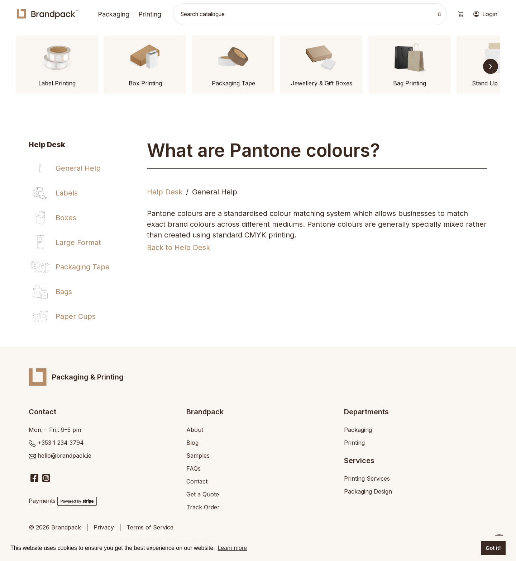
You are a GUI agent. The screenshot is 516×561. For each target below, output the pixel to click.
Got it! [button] (493, 548)
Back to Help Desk (178, 247)
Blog (192, 442)
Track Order (203, 507)
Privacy (104, 527)
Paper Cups (76, 316)
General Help (78, 168)
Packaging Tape (83, 267)
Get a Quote (202, 494)
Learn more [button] (232, 548)
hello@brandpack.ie (64, 455)
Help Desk (164, 192)
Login (485, 14)
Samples (198, 455)
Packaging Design (368, 491)
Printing (149, 14)
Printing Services (367, 478)
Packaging (113, 14)
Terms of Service (149, 527)
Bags (64, 291)
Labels (67, 193)
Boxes (66, 217)
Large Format (78, 242)
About (194, 429)
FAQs (193, 468)
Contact (196, 481)
